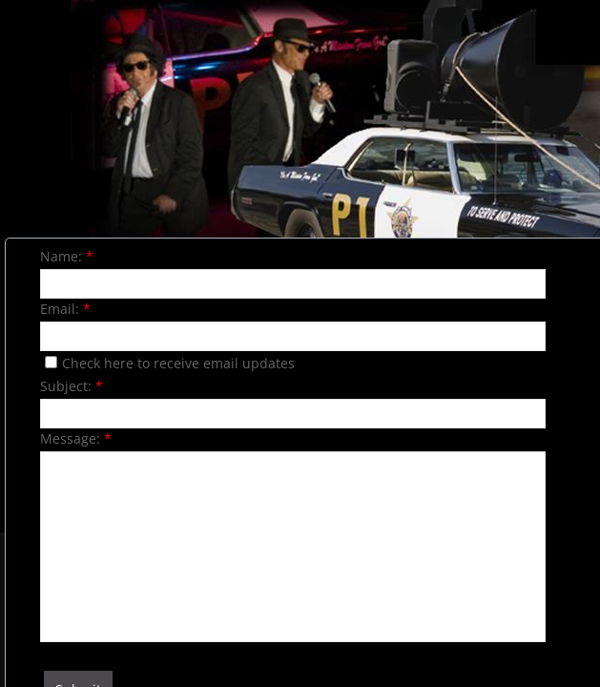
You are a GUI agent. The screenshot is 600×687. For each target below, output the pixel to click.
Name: (66, 256)
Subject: (71, 386)
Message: (76, 438)
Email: (65, 309)
